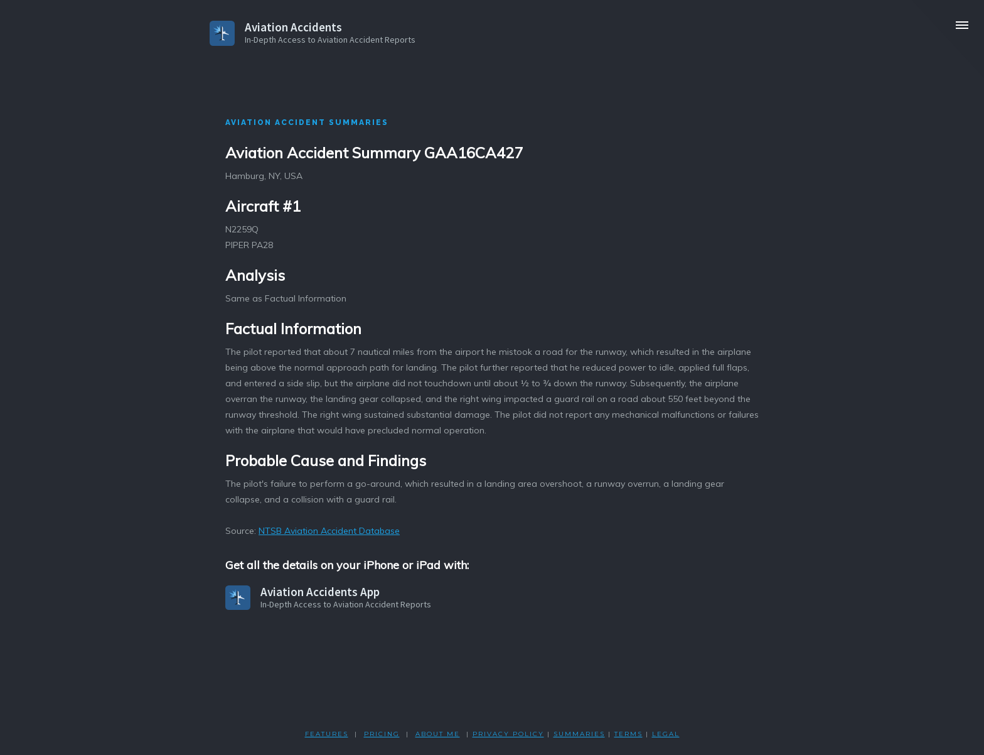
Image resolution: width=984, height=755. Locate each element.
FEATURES (326, 734)
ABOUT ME (437, 734)
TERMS (628, 734)
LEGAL (666, 734)
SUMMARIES (579, 734)
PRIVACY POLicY (508, 734)
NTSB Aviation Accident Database (329, 530)
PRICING (382, 734)
